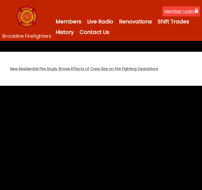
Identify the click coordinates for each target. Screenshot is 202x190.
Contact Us (94, 32)
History (64, 32)
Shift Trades (173, 21)
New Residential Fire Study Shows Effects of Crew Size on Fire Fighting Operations (84, 69)
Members (68, 21)
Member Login (181, 11)
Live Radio (100, 21)
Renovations (135, 21)
